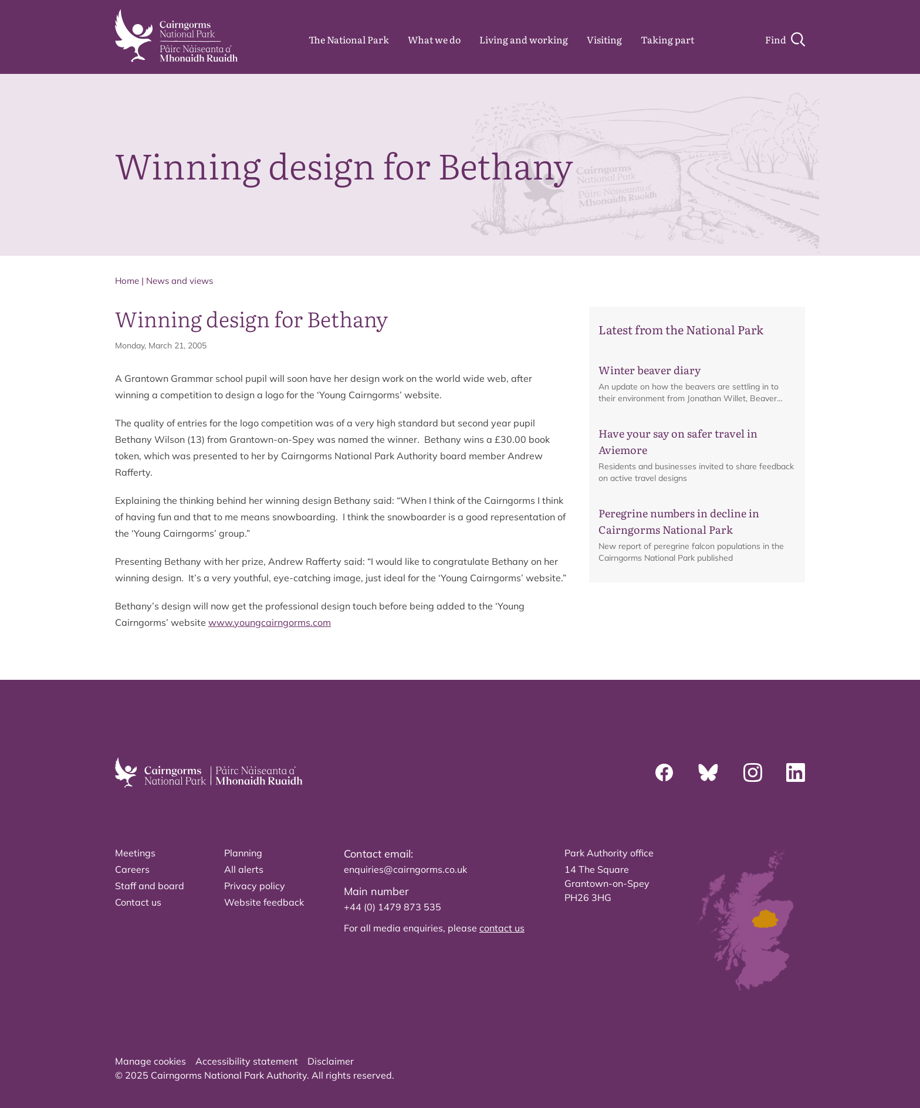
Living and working (523, 39)
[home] (176, 35)
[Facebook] (664, 772)
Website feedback (264, 902)
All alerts (243, 869)
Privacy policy (254, 886)
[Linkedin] (795, 772)
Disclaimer (330, 1061)
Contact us (138, 902)
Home (127, 280)
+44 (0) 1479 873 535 (392, 907)
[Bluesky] (708, 772)
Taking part (667, 39)
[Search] (785, 39)
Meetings (135, 853)
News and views (179, 280)
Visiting (604, 39)
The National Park (349, 39)
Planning (243, 853)
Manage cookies (150, 1061)
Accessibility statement (246, 1061)
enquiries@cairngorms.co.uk (405, 869)
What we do (434, 39)
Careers (132, 869)
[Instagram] (752, 772)
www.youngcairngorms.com (269, 622)
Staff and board (149, 886)
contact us (502, 928)
